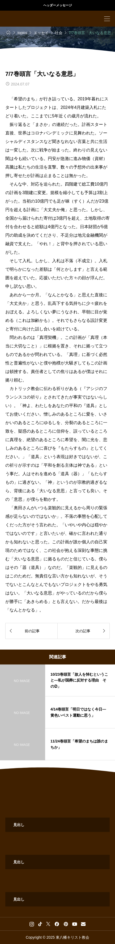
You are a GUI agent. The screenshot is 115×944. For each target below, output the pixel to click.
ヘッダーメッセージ (57, 5)
